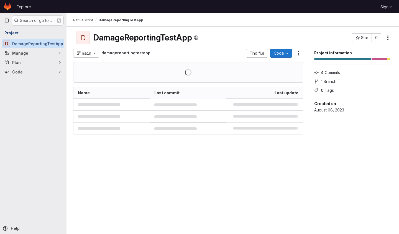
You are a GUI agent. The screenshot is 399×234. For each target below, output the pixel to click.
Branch (325, 81)
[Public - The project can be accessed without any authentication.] (196, 37)
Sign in (386, 6)
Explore (24, 6)
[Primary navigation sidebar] (6, 20)
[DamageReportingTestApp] (33, 43)
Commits (327, 72)
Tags (324, 90)
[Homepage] (7, 6)
